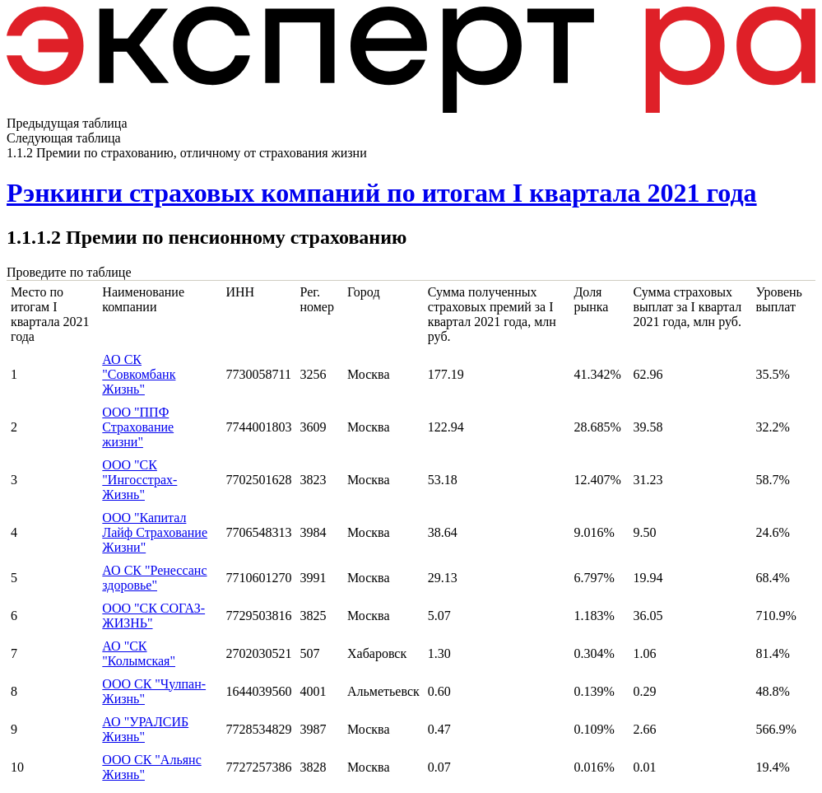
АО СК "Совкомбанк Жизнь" (138, 374)
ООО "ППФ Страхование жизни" (138, 427)
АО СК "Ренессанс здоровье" (154, 577)
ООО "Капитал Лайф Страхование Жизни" (154, 532)
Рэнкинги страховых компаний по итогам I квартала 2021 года (382, 193)
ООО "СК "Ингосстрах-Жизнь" (139, 479)
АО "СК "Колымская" (138, 653)
